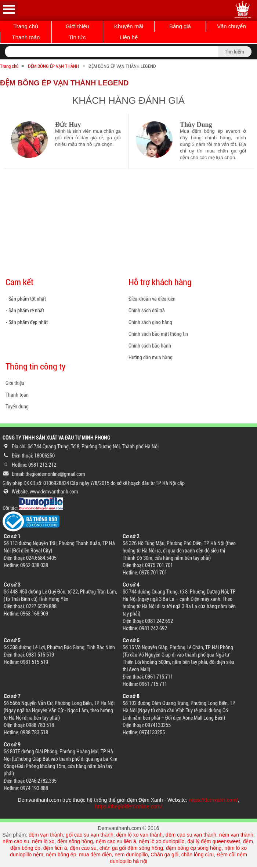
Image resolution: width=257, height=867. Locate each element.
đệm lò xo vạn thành (139, 835)
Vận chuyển (231, 26)
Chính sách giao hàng (150, 322)
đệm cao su (83, 848)
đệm (248, 841)
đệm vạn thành (46, 835)
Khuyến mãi (128, 26)
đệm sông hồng (75, 841)
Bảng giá (180, 26)
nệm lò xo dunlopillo (162, 841)
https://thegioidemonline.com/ (128, 806)
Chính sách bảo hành (149, 346)
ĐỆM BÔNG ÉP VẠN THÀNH (53, 66)
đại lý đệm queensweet (213, 841)
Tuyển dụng (17, 406)
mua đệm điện (95, 854)
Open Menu (9, 9)
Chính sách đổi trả (146, 310)
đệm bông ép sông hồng (193, 848)
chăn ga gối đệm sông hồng (131, 848)
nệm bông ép (61, 854)
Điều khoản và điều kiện (151, 299)
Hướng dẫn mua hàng (150, 357)
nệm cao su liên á (116, 841)
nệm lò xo (43, 841)
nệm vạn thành (236, 835)
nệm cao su (16, 841)
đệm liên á (55, 848)
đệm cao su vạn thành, (192, 835)
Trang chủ (25, 26)
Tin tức (77, 37)
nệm (38, 854)
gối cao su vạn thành (89, 835)
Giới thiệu (77, 26)
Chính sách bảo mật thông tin (158, 334)
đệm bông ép (25, 848)
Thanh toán (26, 37)
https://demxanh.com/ (213, 800)
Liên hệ (129, 37)
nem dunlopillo (131, 854)
